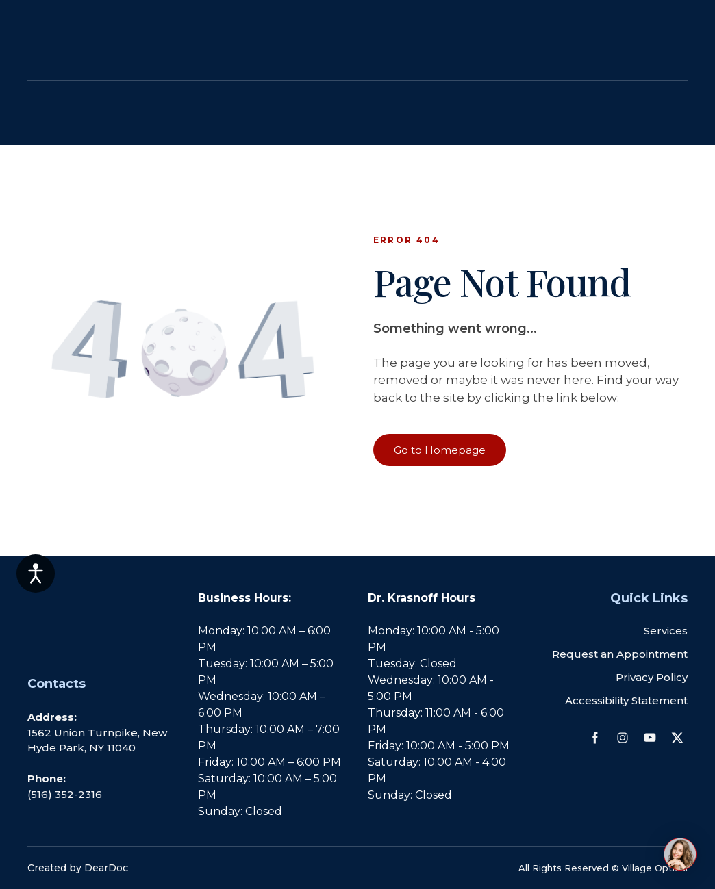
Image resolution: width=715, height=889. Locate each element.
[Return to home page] (83, 113)
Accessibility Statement (626, 700)
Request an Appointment (620, 653)
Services (666, 630)
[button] (439, 450)
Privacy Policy (652, 677)
